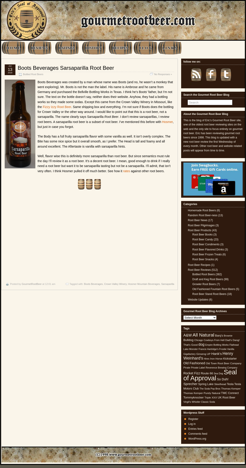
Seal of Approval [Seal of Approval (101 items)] (210, 374)
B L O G (145, 48)
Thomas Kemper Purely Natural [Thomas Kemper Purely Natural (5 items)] (201, 393)
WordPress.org (197, 438)
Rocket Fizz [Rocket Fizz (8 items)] (191, 373)
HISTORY (93, 48)
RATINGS (67, 48)
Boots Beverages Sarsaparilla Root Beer (66, 68)
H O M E (13, 48)
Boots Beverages (93, 284)
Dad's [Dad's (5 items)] (228, 340)
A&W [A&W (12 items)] (187, 335)
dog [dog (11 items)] (201, 344)
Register (193, 419)
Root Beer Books (202, 234)
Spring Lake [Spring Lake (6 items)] (205, 384)
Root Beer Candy (202, 239)
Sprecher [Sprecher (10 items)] (190, 384)
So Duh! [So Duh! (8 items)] (222, 379)
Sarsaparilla (167, 284)
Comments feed (197, 433)
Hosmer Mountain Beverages (144, 284)
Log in (192, 424)
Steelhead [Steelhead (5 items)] (220, 384)
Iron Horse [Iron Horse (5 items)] (216, 358)
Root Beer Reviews (199, 269)
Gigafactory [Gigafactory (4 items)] (189, 354)
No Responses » (163, 74)
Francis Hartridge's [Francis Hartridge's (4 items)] (208, 349)
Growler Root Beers (204, 284)
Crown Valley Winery (115, 284)
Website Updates (198, 299)
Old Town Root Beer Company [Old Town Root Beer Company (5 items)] (224, 363)
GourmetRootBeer (32, 284)
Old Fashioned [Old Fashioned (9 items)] (194, 363)
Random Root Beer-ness (202, 215)
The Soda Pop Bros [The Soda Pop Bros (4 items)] (209, 388)
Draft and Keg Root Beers (207, 279)
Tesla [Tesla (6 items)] (230, 384)
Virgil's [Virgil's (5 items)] (187, 401)
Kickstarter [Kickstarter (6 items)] (230, 358)
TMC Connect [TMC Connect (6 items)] (230, 393)
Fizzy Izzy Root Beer (57, 107)
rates (126, 171)
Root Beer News (197, 220)
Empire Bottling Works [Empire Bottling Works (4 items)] (217, 344)
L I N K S (169, 48)
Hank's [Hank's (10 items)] (216, 354)
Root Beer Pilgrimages (201, 225)
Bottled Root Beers (33, 74)
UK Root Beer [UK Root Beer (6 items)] (226, 397)
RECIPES (120, 48)
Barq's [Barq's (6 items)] (219, 335)
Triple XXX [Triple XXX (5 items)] (210, 397)
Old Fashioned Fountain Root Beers (213, 289)
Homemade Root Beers (202, 210)
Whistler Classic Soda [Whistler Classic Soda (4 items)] (203, 401)
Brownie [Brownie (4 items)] (228, 335)
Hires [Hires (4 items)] (206, 358)
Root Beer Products (199, 230)
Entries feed (195, 428)
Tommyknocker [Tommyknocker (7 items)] (193, 397)
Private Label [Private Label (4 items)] (198, 367)
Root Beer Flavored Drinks (208, 249)
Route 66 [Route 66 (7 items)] (207, 373)
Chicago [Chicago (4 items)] (198, 340)
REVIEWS (39, 48)
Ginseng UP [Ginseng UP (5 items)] (203, 354)
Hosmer (167, 122)
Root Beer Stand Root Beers (209, 294)
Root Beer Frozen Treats (207, 254)
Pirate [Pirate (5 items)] (186, 367)
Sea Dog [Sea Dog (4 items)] (218, 373)
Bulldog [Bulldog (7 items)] (188, 340)
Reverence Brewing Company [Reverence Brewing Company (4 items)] (222, 367)
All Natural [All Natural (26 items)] (203, 334)
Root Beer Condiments (205, 244)
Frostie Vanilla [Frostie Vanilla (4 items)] (226, 349)
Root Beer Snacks (203, 259)
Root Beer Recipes (199, 265)
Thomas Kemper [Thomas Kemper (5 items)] (231, 388)
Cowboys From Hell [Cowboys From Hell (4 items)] (214, 340)
